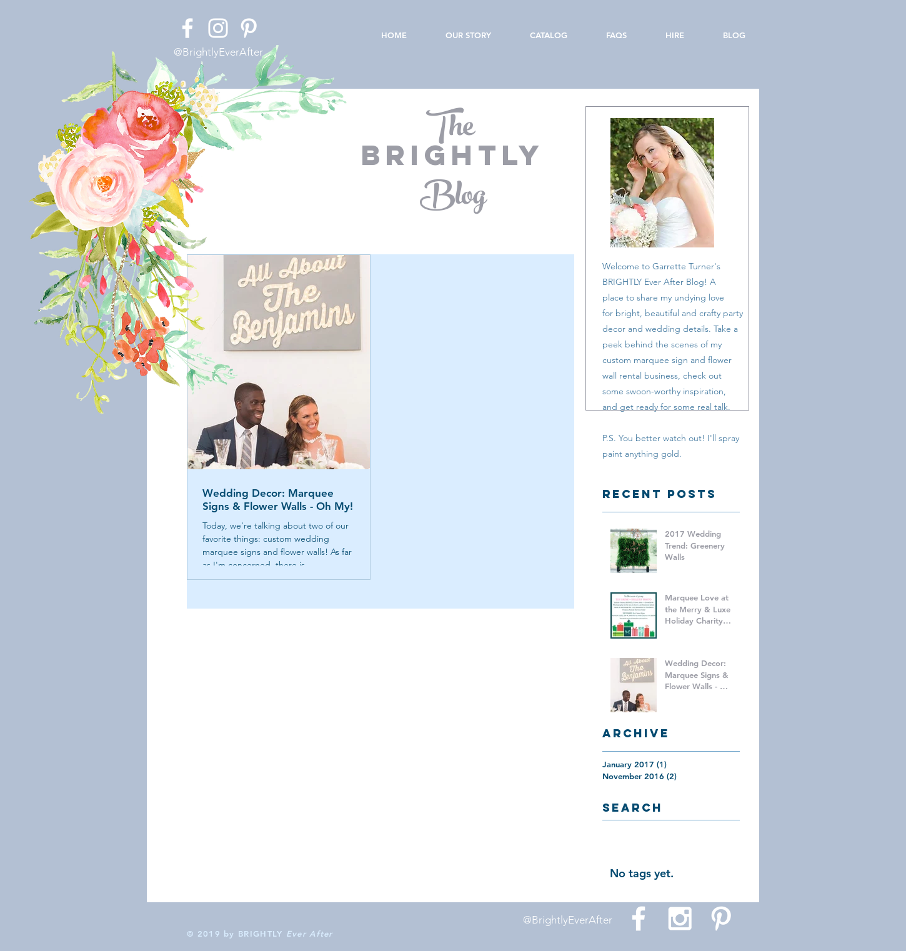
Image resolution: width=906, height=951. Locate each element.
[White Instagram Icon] (218, 28)
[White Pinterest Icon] (249, 28)
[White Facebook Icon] (187, 28)
